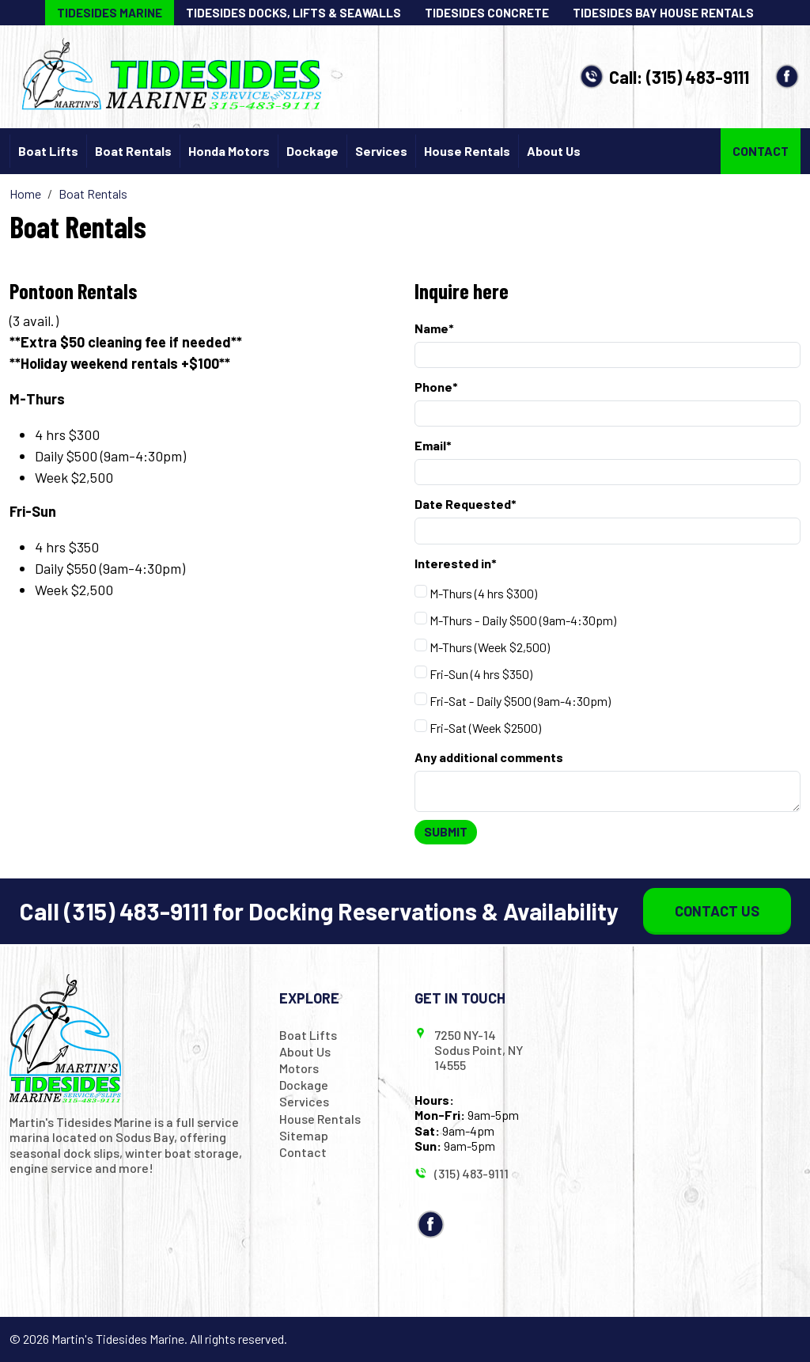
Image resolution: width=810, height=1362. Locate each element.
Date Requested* (465, 503)
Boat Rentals (133, 150)
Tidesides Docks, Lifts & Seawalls (293, 13)
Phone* (436, 386)
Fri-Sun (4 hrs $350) (473, 673)
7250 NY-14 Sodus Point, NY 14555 (478, 1049)
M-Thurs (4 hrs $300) (475, 592)
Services (381, 150)
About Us (554, 150)
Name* (434, 328)
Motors (299, 1068)
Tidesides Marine (109, 13)
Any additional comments (488, 756)
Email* (433, 445)
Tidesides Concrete (487, 13)
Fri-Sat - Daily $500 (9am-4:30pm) (512, 700)
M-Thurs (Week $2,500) (482, 646)
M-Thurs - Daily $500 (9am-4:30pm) (515, 619)
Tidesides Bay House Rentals (663, 13)
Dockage (312, 150)
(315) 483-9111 (697, 76)
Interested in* (455, 563)
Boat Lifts (48, 150)
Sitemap (303, 1135)
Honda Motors (229, 150)
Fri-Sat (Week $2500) (477, 726)
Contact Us (717, 911)
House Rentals (467, 150)
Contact (760, 150)
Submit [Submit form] (445, 831)
